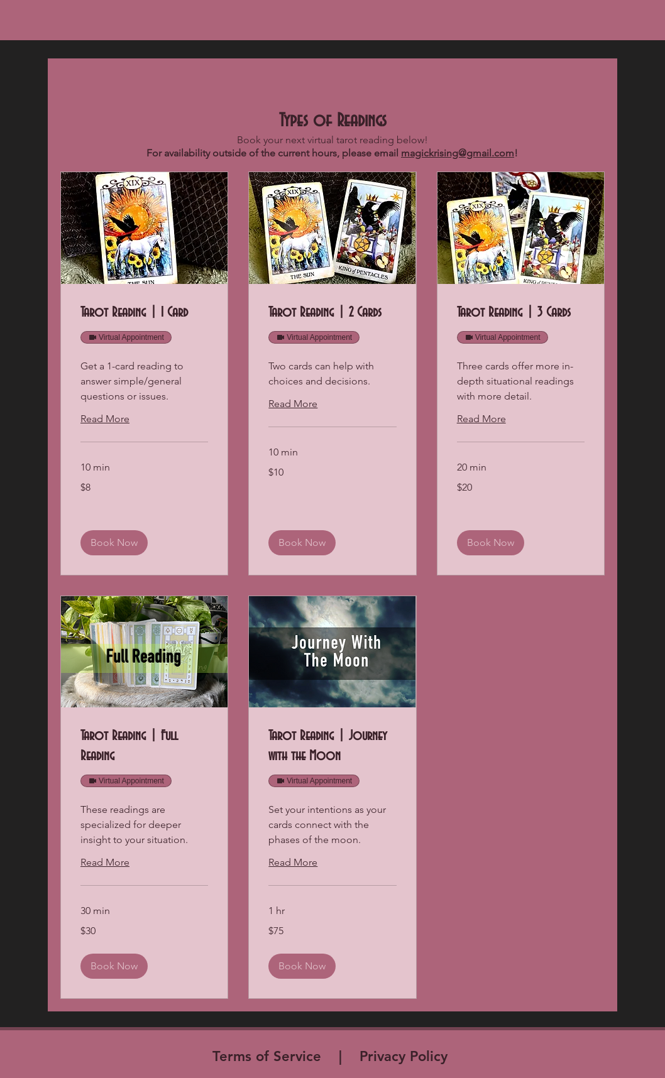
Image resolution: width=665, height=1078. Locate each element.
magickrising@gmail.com (457, 153)
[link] (144, 313)
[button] (114, 542)
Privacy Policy (406, 1056)
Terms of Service (266, 1056)
